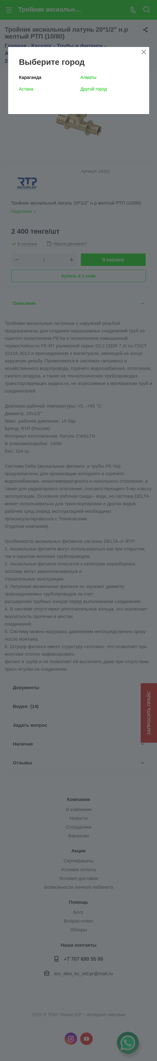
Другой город (94, 88)
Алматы (89, 77)
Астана (26, 88)
